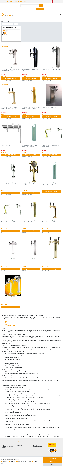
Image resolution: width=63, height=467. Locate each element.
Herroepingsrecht (36, 442)
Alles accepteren (52, 458)
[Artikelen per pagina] (16, 23)
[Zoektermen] (29, 5)
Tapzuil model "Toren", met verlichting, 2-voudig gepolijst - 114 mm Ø (30, 146)
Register (19, 443)
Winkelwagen (20, 445)
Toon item (13, 268)
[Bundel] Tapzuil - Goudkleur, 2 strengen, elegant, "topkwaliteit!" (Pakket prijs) (9, 108)
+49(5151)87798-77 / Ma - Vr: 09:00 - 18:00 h (14, 1)
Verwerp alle (52, 461)
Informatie (4, 447)
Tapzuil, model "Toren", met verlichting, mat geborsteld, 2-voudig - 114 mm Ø (51, 184)
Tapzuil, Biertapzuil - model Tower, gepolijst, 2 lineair (31, 260)
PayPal (36, 461)
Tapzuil (9, 17)
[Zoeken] (41, 5)
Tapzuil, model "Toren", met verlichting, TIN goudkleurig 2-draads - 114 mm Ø (31, 108)
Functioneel (5, 461)
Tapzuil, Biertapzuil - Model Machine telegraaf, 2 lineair (29, 184)
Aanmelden (19, 442)
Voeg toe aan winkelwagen (11, 78)
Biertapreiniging (8, 322)
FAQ (3, 445)
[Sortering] (7, 23)
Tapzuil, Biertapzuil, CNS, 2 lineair (49, 107)
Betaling (3, 442)
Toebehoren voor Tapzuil (10, 325)
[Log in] (21, 9)
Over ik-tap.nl (35, 445)
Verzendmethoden (6, 443)
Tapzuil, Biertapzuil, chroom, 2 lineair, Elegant (9, 298)
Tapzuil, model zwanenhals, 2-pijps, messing (10, 221)
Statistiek (13, 461)
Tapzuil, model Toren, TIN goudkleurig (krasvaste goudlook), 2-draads (30, 222)
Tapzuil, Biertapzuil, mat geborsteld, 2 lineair (51, 69)
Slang (6, 324)
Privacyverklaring (36, 443)
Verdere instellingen (13, 462)
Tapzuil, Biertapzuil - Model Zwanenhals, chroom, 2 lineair (50, 146)
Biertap (4, 17)
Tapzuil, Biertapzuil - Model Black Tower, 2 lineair (30, 70)
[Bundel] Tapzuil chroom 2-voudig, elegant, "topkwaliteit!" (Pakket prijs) (10, 70)
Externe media (28, 461)
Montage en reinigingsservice (8, 446)
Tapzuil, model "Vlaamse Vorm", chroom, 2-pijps (10, 184)
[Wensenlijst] (34, 9)
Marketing (20, 461)
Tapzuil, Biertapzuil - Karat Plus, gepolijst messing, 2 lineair (50, 260)
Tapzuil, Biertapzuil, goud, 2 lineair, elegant (51, 221)
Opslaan (52, 464)
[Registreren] (28, 9)
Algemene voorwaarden (37, 446)
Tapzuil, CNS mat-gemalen (7, 145)
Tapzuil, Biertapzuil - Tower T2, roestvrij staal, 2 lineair (9, 260)
